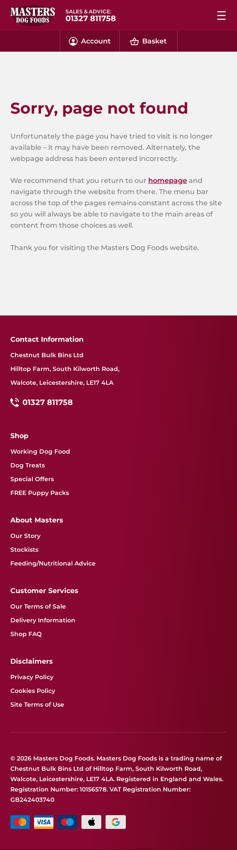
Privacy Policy (31, 677)
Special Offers (32, 479)
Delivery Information (42, 620)
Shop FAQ (26, 634)
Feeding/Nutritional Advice (53, 563)
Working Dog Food (40, 451)
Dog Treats (27, 465)
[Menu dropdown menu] (221, 15)
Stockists (24, 549)
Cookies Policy (32, 691)
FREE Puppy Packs (39, 493)
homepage (167, 180)
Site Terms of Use (37, 704)
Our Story (25, 536)
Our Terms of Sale (38, 606)
